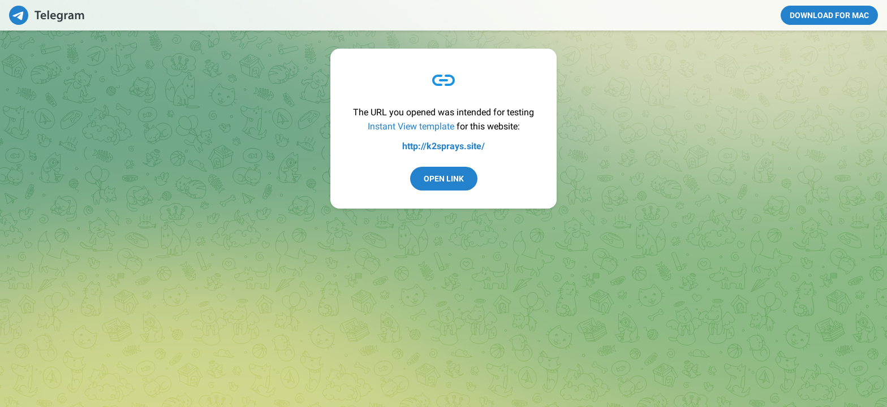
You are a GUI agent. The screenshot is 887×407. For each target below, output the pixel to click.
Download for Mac (829, 15)
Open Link (444, 178)
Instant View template (411, 126)
